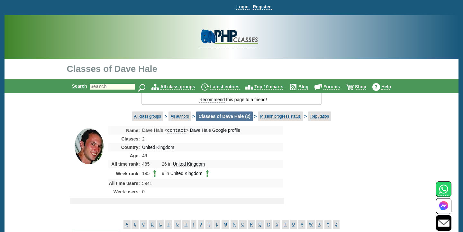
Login (242, 6)
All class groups (183, 86)
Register (262, 6)
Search (74, 86)
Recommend (212, 99)
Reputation (319, 116)
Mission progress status (280, 116)
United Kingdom (158, 147)
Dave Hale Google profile (215, 130)
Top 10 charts (274, 86)
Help (391, 86)
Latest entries (230, 86)
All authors (180, 116)
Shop (366, 86)
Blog (309, 86)
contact (176, 131)
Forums (337, 86)
